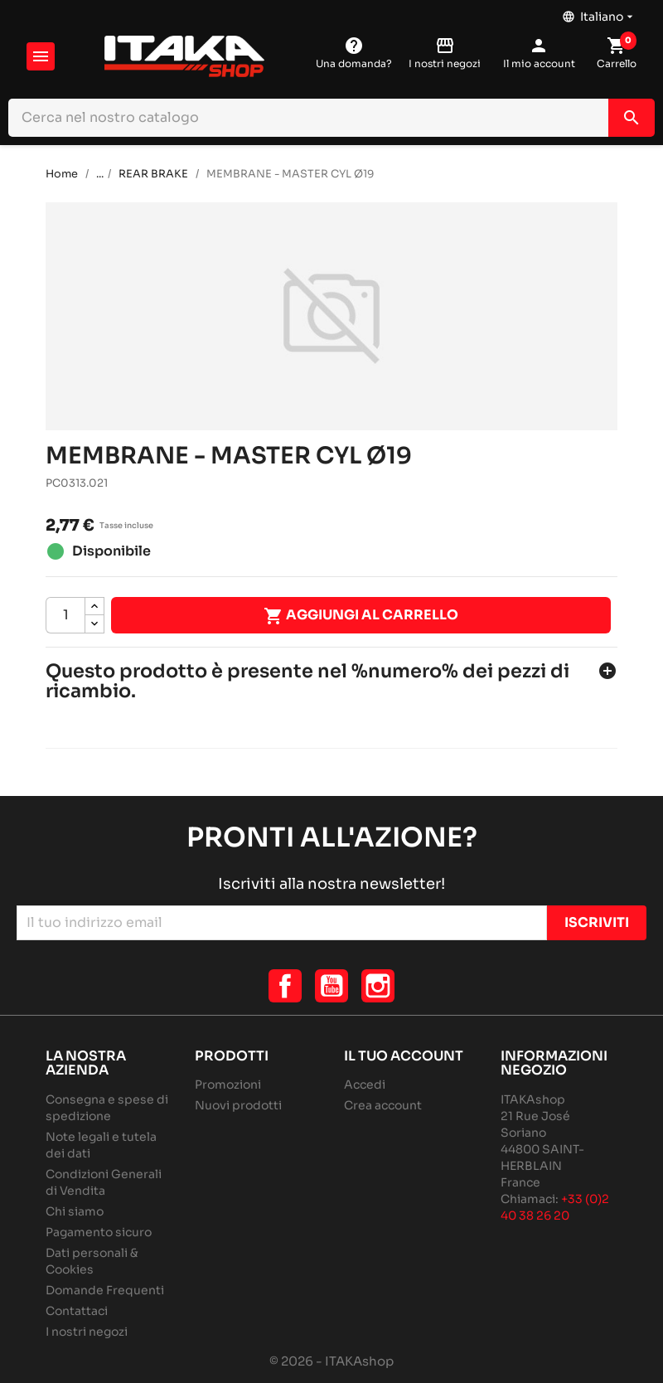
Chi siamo (75, 1211)
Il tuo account (403, 1056)
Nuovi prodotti (238, 1105)
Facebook (285, 985)
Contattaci (77, 1310)
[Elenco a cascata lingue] (599, 12)
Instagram (377, 985)
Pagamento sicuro (99, 1232)
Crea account (383, 1105)
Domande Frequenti (105, 1290)
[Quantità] (65, 615)
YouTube (331, 985)
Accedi (364, 1084)
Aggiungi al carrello (361, 616)
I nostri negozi (87, 1331)
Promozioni (228, 1084)
